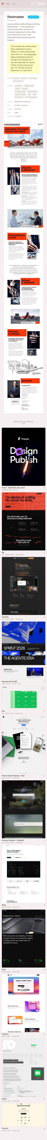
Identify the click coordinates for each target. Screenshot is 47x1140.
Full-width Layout (29, 85)
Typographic (24, 105)
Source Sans (17, 109)
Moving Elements (32, 91)
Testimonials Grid (18, 81)
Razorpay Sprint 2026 (9, 681)
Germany (17, 88)
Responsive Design (20, 94)
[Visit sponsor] (44, 488)
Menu (8, 4)
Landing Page (26, 101)
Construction (18, 85)
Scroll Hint (16, 78)
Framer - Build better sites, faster (13, 488)
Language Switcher (20, 91)
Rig (3, 552)
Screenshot (33, 17)
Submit (23, 423)
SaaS (19, 683)
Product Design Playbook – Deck (13, 776)
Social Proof (24, 78)
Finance (14, 683)
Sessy (4, 905)
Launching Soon (19, 554)
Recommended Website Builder (10, 489)
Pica (3, 711)
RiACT (4, 969)
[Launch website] (44, 552)
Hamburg (24, 88)
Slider (34, 94)
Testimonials (33, 78)
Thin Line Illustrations (31, 97)
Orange (16, 112)
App (3, 554)
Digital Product (18, 101)
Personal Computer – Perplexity (13, 840)
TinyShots (5, 1034)
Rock (29, 94)
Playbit (4, 1099)
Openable (5, 617)
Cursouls (5, 1128)
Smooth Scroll (19, 97)
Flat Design (17, 105)
